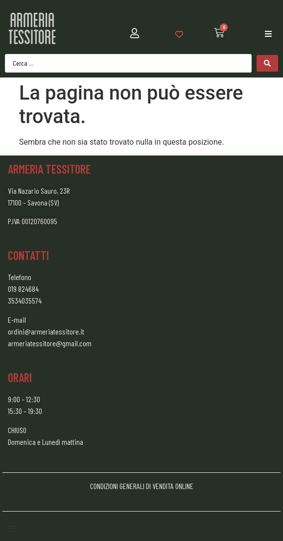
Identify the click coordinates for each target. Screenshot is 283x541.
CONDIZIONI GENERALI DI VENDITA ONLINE (141, 485)
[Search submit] (267, 63)
